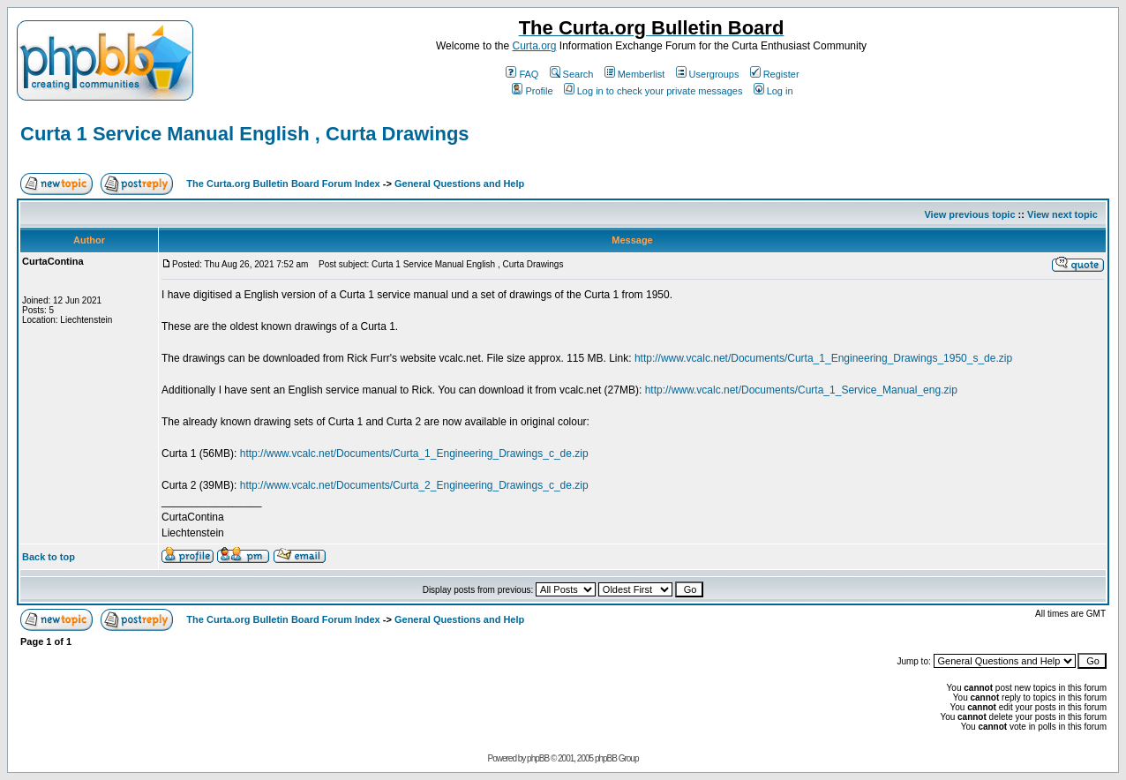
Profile (532, 91)
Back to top (48, 556)
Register (774, 74)
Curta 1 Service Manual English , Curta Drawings (244, 134)
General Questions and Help (459, 183)
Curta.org (534, 46)
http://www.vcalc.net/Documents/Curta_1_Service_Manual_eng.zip (801, 390)
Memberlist (634, 74)
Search (572, 74)
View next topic (1062, 214)
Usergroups (707, 74)
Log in (773, 91)
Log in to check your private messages (653, 91)
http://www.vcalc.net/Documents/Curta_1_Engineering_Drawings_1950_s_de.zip (823, 358)
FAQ (522, 74)
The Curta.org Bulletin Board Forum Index (282, 183)
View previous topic (969, 214)
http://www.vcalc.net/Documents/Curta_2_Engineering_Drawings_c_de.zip (414, 485)
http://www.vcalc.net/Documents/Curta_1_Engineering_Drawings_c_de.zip (414, 453)
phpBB (538, 758)
